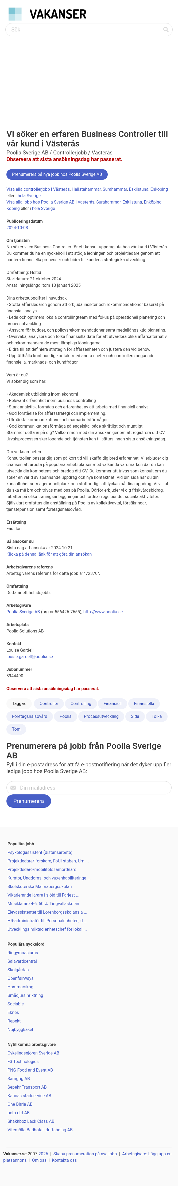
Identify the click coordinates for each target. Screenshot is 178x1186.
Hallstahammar (86, 189)
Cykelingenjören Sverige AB (33, 1053)
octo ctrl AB (18, 1112)
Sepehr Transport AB (27, 1087)
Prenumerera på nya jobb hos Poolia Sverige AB (57, 174)
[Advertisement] (89, 76)
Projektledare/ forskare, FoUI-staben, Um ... (48, 860)
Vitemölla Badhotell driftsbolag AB (40, 1129)
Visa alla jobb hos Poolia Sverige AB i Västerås (50, 202)
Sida (135, 716)
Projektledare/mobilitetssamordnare (41, 869)
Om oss (39, 1160)
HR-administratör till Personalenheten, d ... (47, 920)
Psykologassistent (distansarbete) (39, 852)
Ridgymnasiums (22, 952)
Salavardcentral (22, 961)
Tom (16, 729)
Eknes (13, 1012)
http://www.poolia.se (103, 611)
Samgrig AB (18, 1078)
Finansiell (112, 703)
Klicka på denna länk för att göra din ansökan (49, 554)
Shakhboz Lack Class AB (31, 1121)
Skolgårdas (18, 969)
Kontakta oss (64, 1160)
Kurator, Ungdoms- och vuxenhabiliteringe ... (49, 878)
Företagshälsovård (29, 716)
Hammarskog (20, 986)
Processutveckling (101, 716)
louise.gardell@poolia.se (29, 656)
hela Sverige (29, 195)
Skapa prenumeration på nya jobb (85, 1153)
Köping (13, 208)
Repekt (14, 1021)
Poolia (66, 716)
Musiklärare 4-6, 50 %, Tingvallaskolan (43, 903)
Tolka (157, 716)
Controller (49, 703)
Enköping (159, 189)
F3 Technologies (23, 1061)
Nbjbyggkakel (20, 1029)
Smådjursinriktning (25, 995)
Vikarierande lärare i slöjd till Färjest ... (43, 895)
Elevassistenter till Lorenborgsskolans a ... (47, 912)
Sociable (15, 1003)
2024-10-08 (17, 227)
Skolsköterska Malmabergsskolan (39, 886)
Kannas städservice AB (29, 1095)
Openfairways (20, 978)
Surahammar (115, 189)
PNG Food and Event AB (30, 1070)
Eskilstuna (138, 189)
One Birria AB (20, 1104)
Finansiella (144, 703)
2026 (43, 1153)
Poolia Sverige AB (23, 611)
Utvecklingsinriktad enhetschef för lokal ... (47, 929)
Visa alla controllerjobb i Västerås (38, 189)
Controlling (81, 703)
